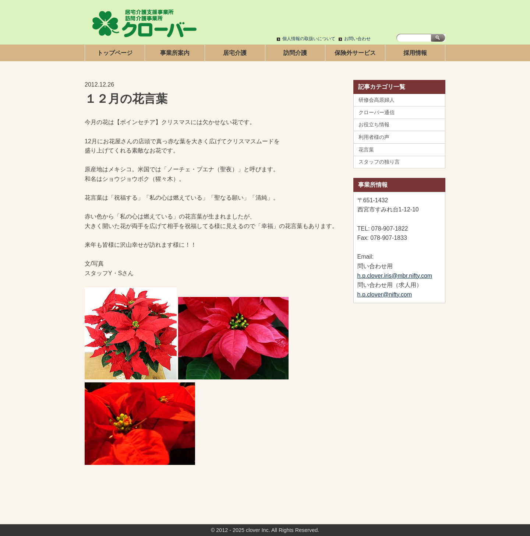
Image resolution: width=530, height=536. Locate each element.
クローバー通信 (376, 112)
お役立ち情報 (373, 124)
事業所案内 (175, 53)
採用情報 (415, 53)
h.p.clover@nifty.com (384, 294)
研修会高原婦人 (376, 100)
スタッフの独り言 (379, 162)
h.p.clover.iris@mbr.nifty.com (394, 276)
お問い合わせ (357, 38)
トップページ (114, 53)
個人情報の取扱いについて (308, 38)
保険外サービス (355, 53)
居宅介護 (235, 53)
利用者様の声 (373, 137)
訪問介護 (295, 53)
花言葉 (366, 150)
